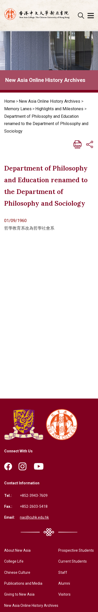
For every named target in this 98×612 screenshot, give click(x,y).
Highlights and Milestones (59, 108)
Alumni (64, 583)
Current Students (72, 561)
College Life (14, 561)
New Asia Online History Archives (49, 101)
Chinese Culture (17, 572)
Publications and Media (23, 583)
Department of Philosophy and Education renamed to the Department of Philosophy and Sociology (46, 124)
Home (9, 101)
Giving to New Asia (19, 594)
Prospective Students (76, 550)
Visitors (64, 594)
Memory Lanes (18, 108)
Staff (62, 572)
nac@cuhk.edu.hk (34, 517)
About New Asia (17, 550)
